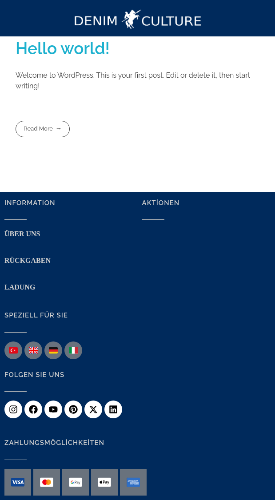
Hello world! (63, 48)
